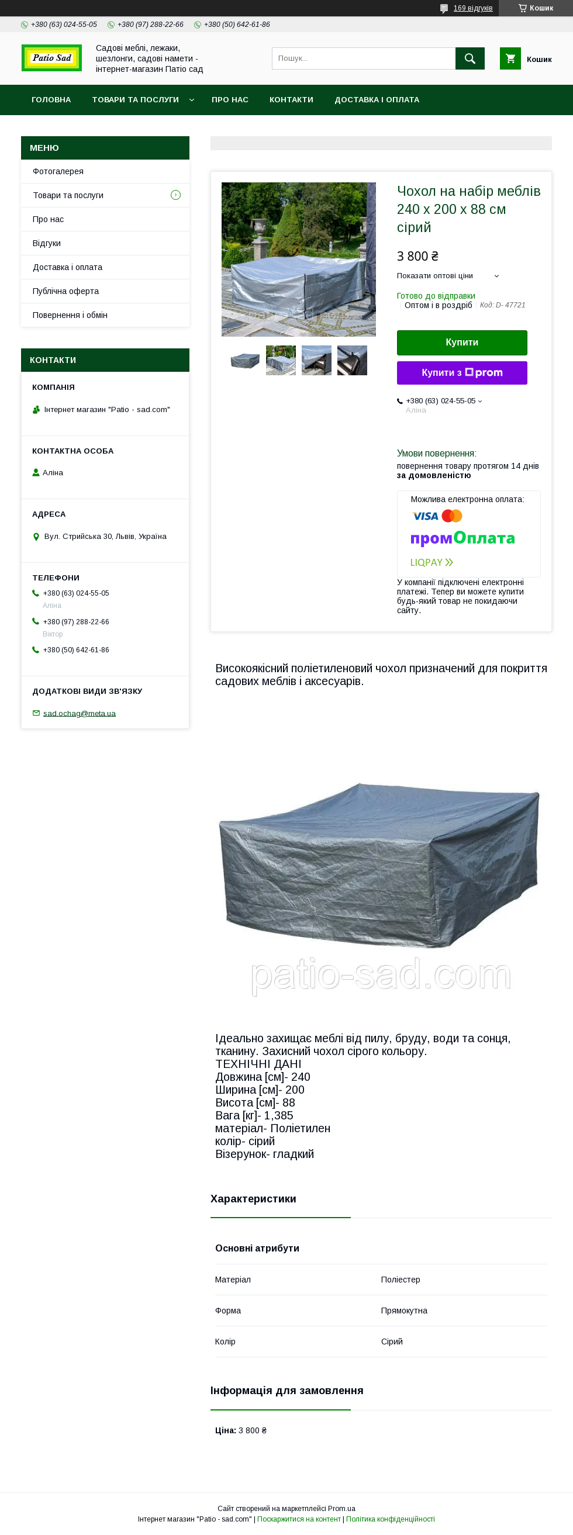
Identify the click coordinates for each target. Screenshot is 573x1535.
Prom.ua (341, 1509)
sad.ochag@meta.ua (79, 712)
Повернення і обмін (70, 315)
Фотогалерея (58, 171)
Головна (51, 99)
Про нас (230, 99)
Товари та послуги (135, 99)
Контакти (291, 99)
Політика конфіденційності (390, 1519)
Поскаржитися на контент (299, 1519)
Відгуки (47, 243)
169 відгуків (473, 8)
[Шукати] (470, 58)
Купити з (462, 373)
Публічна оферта (66, 291)
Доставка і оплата (376, 99)
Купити (462, 342)
